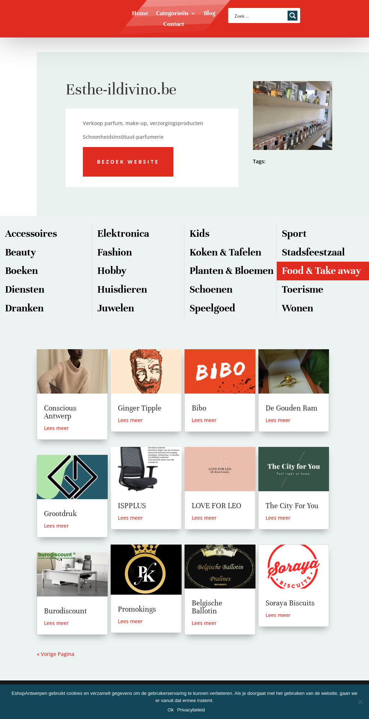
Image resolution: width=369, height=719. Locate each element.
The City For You (292, 505)
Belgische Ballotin (207, 607)
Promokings (137, 609)
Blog (209, 14)
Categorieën (172, 14)
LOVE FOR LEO (216, 505)
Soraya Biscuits (290, 603)
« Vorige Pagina (55, 654)
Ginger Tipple (139, 408)
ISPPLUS (132, 505)
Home (140, 14)
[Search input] (259, 15)
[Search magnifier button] (293, 15)
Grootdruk (60, 513)
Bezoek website (128, 161)
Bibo (199, 408)
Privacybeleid (191, 710)
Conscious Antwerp (60, 412)
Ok (171, 710)
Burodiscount (65, 611)
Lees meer (56, 428)
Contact (173, 25)
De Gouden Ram (291, 408)
